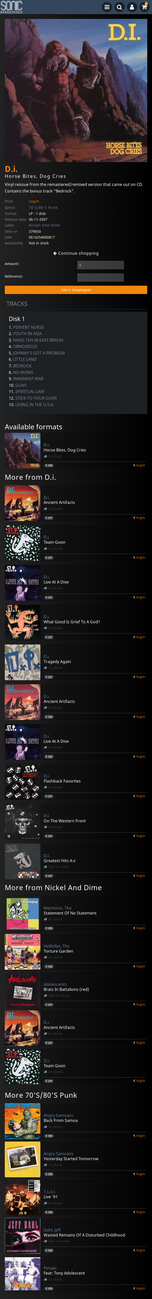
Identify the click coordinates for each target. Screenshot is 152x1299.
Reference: (14, 276)
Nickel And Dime (44, 225)
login (140, 465)
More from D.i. (30, 477)
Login (34, 201)
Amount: (12, 263)
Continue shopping (76, 253)
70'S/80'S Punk (43, 207)
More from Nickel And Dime (53, 887)
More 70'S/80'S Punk (41, 1095)
